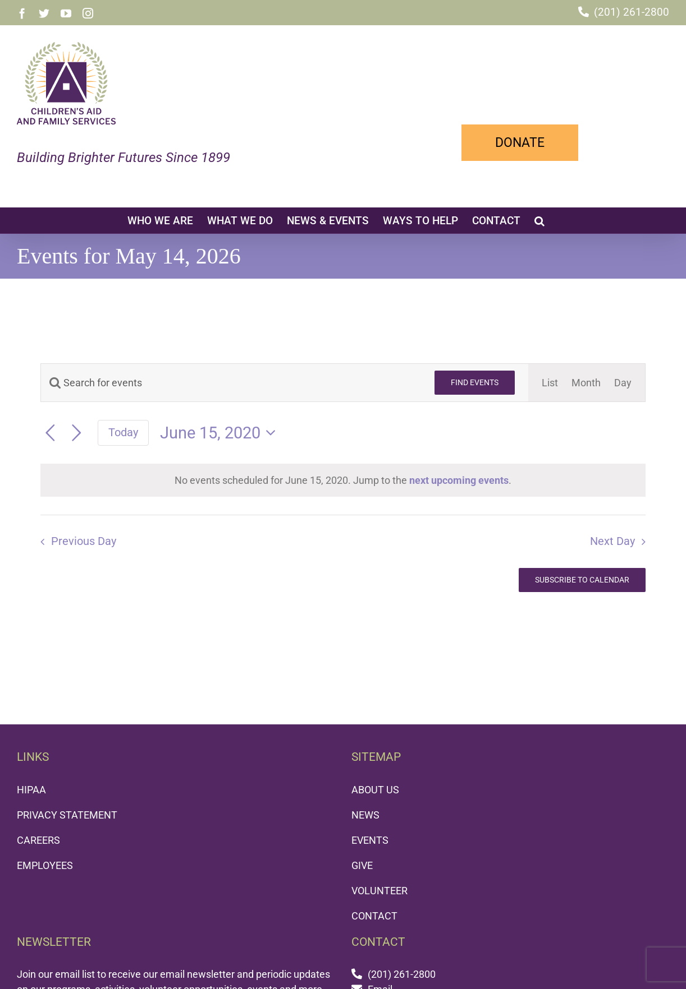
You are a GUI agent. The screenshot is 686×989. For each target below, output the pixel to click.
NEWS (365, 815)
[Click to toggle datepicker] (221, 433)
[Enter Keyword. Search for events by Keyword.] (231, 383)
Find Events (475, 382)
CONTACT (374, 916)
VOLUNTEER (379, 890)
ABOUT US (375, 790)
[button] (539, 220)
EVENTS (369, 840)
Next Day (612, 541)
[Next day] (76, 433)
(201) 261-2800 (631, 12)
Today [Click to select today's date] (123, 432)
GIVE (362, 865)
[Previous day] (50, 433)
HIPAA (31, 790)
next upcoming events (459, 480)
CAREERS (38, 840)
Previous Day (83, 541)
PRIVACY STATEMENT (67, 815)
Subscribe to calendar (582, 579)
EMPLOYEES (45, 865)
